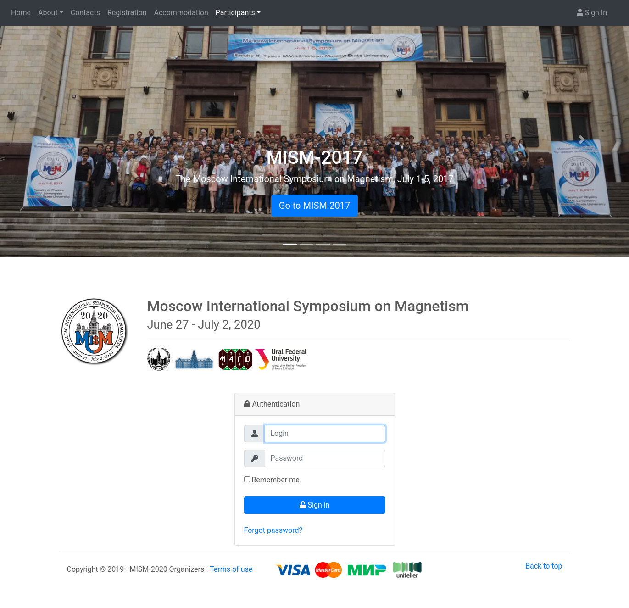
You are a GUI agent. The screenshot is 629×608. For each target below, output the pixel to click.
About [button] (48, 12)
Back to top (543, 566)
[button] (47, 139)
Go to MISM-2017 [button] (314, 205)
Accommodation (181, 12)
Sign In (592, 12)
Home (21, 12)
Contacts (85, 12)
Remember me (272, 479)
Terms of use (231, 569)
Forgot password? (273, 530)
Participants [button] (235, 12)
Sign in (315, 505)
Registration (127, 12)
